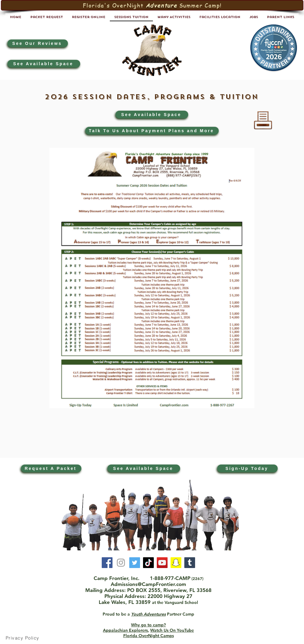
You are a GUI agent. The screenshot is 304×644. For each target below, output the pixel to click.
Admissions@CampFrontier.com (148, 584)
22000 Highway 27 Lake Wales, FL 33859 (145, 599)
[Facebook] (107, 562)
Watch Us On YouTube (172, 630)
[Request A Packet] (51, 468)
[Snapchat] (176, 562)
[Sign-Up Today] (247, 468)
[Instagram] (120, 562)
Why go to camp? (148, 625)
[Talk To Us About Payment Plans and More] (152, 131)
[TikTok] (148, 562)
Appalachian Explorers (125, 630)
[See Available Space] (43, 64)
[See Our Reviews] (37, 43)
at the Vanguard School (175, 602)
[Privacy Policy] (23, 638)
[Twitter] (134, 562)
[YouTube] (162, 562)
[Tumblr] (189, 562)
